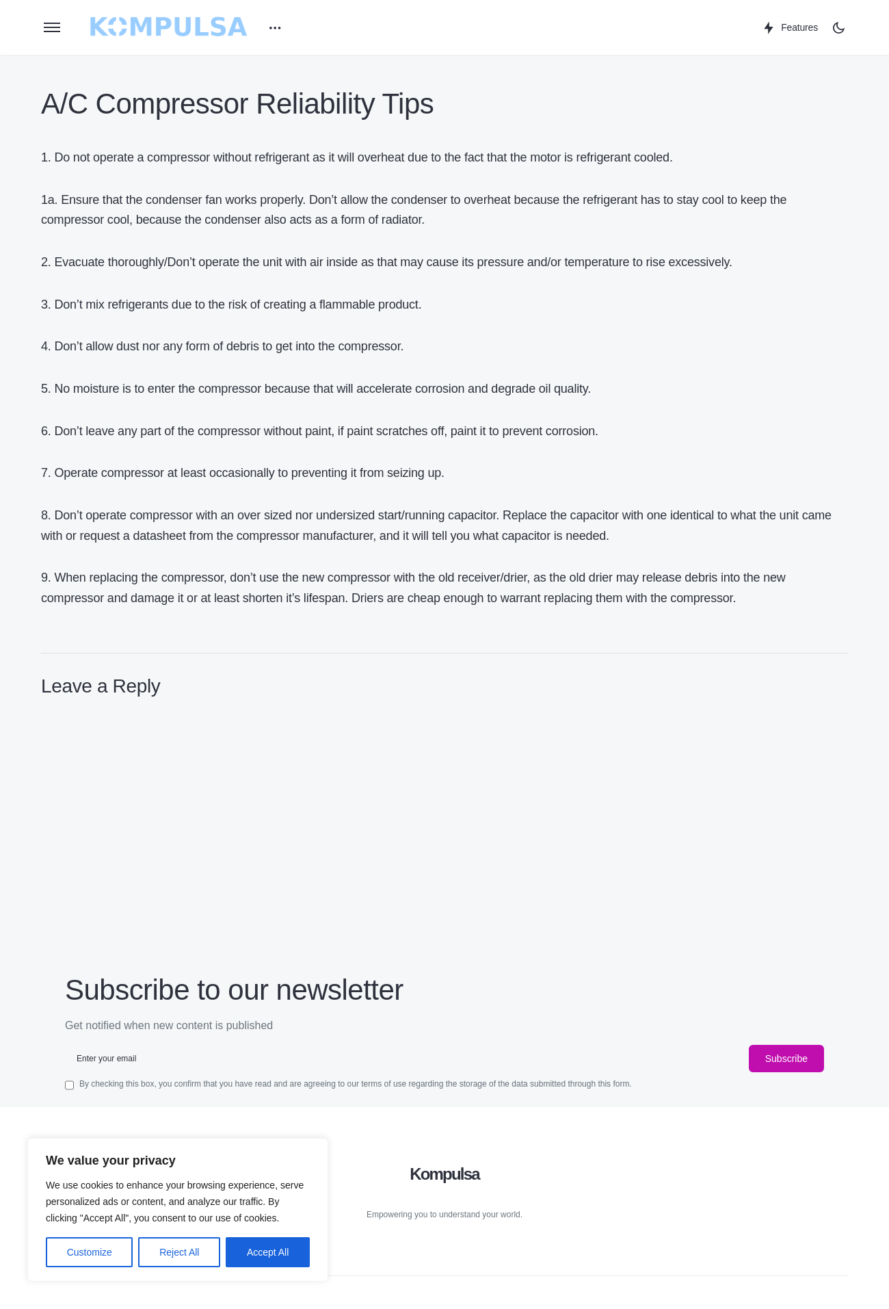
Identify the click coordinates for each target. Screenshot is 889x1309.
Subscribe (786, 1058)
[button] (52, 27)
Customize (89, 1252)
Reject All (179, 1252)
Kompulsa (444, 1174)
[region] (177, 1210)
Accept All (268, 1252)
